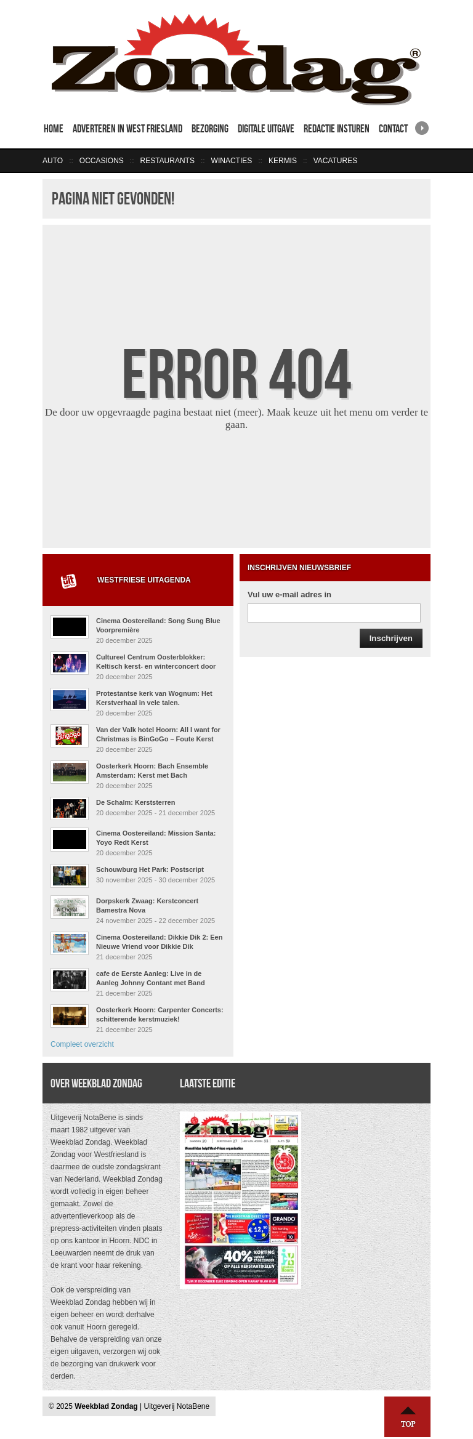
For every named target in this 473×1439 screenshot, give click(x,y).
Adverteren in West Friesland (127, 129)
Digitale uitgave (266, 129)
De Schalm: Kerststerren (135, 802)
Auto (52, 160)
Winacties (232, 160)
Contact (393, 129)
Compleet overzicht (82, 1044)
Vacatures (335, 160)
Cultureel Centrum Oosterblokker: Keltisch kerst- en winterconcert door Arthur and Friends (156, 666)
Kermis (283, 160)
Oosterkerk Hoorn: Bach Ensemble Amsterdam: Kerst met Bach (152, 770)
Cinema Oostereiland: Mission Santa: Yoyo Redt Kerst (156, 837)
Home (53, 129)
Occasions (101, 160)
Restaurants (167, 160)
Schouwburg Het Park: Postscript (150, 869)
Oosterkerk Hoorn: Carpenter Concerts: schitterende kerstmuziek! (160, 1014)
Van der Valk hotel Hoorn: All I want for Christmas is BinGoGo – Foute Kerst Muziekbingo (158, 739)
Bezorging (210, 129)
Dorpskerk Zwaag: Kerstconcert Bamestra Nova (147, 905)
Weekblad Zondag (106, 1406)
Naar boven (407, 1417)
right (422, 124)
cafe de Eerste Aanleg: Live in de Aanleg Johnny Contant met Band (150, 978)
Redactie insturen (337, 129)
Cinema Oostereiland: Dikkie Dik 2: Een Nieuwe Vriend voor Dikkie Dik (159, 941)
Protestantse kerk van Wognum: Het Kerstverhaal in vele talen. (154, 698)
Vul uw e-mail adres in (289, 595)
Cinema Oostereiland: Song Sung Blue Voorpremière (158, 625)
